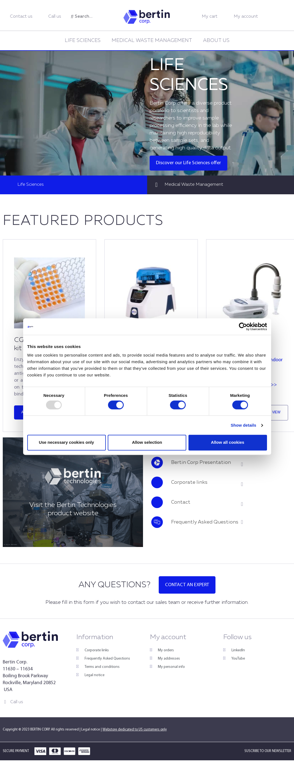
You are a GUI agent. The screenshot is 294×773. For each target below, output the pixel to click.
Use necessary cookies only (66, 442)
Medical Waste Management (152, 40)
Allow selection (147, 442)
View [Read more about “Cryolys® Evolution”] (276, 412)
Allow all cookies (227, 442)
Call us (16, 702)
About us (216, 40)
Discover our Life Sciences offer (188, 163)
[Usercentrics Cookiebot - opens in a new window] (243, 326)
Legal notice (90, 729)
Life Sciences (83, 40)
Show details (243, 425)
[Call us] (5, 702)
